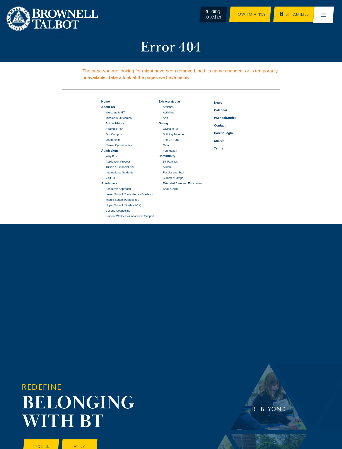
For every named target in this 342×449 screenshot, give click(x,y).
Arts (165, 118)
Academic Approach (118, 188)
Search (216, 140)
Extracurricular (169, 101)
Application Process (118, 161)
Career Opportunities (119, 145)
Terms (216, 148)
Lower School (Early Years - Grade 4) (129, 194)
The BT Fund (171, 139)
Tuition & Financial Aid (119, 167)
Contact (217, 125)
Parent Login (220, 132)
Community (167, 156)
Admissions (109, 150)
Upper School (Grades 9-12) (123, 205)
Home (105, 101)
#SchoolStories (222, 118)
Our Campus (114, 134)
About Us (108, 107)
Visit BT (110, 178)
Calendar (217, 109)
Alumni (167, 167)
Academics (109, 183)
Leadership (113, 139)
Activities (168, 112)
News (215, 101)
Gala (166, 145)
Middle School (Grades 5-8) (123, 199)
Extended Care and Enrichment (182, 183)
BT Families (170, 161)
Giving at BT (171, 128)
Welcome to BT (115, 112)
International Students (119, 172)
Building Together (174, 134)
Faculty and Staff (173, 172)
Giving (163, 123)
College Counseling (118, 210)
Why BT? (111, 156)
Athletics (168, 107)
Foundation (170, 150)
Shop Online (171, 188)
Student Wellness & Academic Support (130, 216)
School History (115, 123)
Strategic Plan (114, 128)
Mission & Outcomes (119, 118)
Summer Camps (173, 178)
